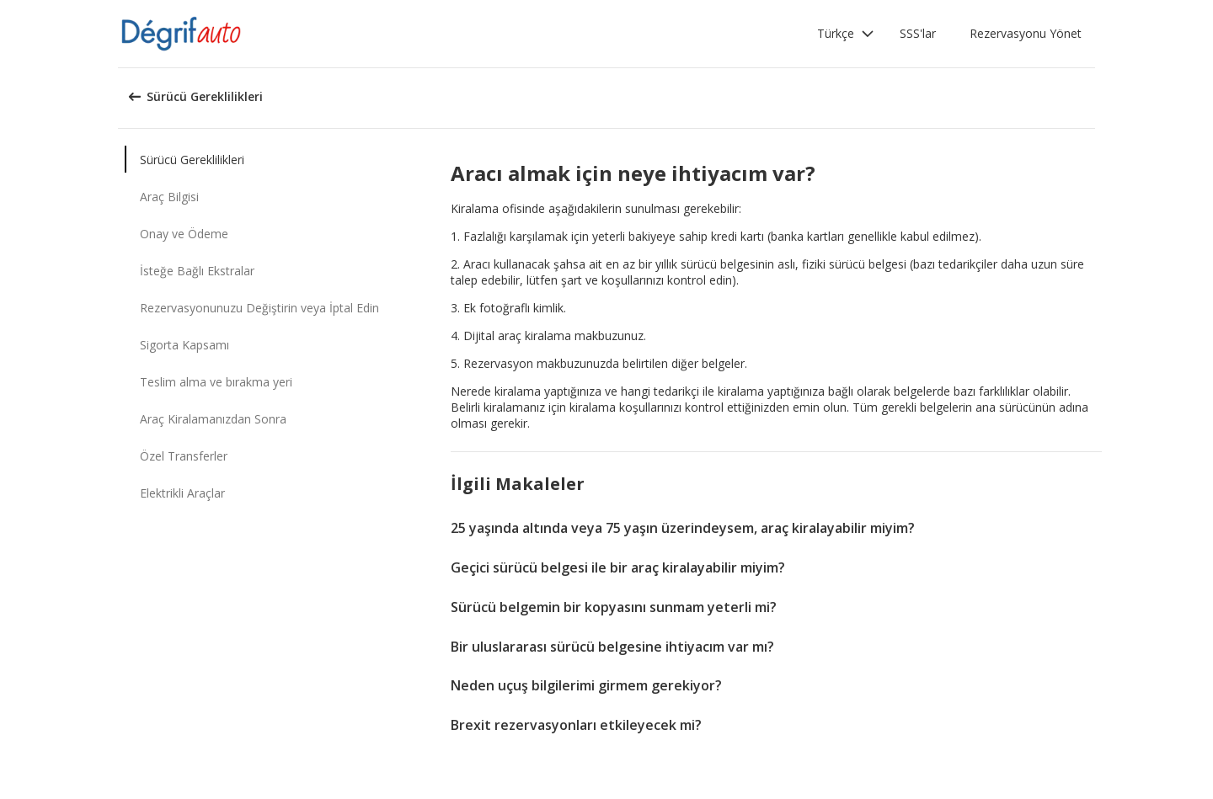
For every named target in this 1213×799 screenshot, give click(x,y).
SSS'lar (918, 33)
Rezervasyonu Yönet (1026, 33)
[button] (845, 34)
